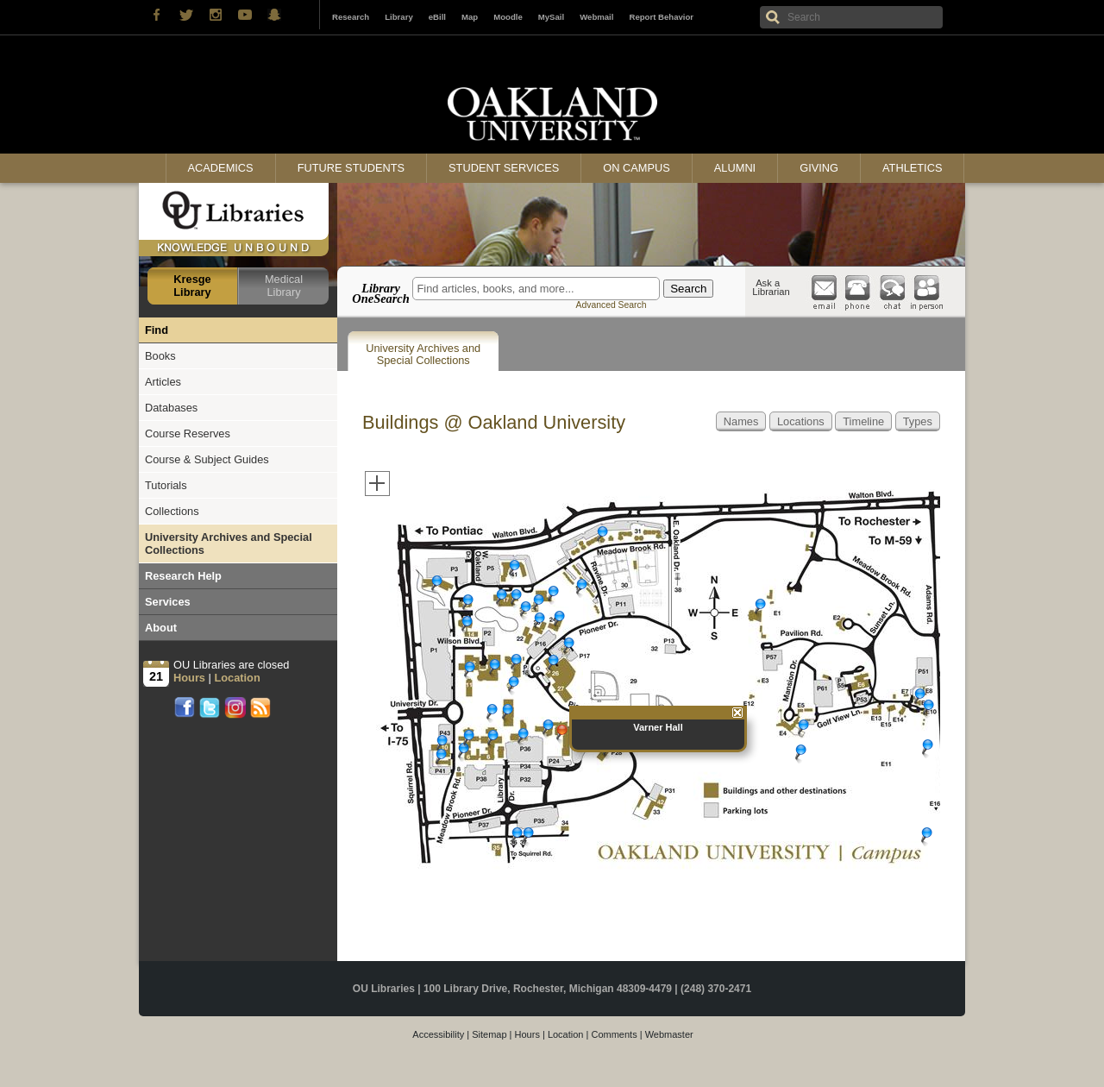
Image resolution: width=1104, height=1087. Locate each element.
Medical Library (284, 285)
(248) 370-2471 (716, 989)
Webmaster (669, 1034)
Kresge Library (191, 285)
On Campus (636, 167)
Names (741, 421)
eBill (437, 17)
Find (156, 330)
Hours (527, 1034)
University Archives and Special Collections (423, 354)
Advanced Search (610, 305)
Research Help (183, 575)
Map (469, 17)
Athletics (912, 167)
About (161, 627)
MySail (551, 17)
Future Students (351, 167)
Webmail (596, 17)
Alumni (735, 167)
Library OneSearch (380, 293)
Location (566, 1034)
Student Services (503, 167)
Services (168, 601)
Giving (819, 167)
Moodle (508, 17)
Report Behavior (661, 17)
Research (350, 17)
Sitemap (489, 1034)
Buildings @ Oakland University (493, 422)
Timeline (863, 421)
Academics (221, 167)
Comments (614, 1034)
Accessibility (438, 1034)
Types (917, 421)
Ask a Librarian (771, 287)
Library (399, 17)
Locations (801, 421)
